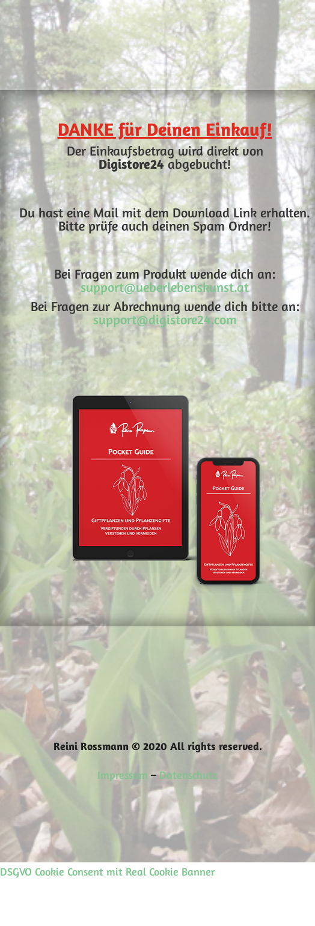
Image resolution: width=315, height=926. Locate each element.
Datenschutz (188, 774)
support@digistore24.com (165, 319)
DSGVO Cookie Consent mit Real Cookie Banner (107, 871)
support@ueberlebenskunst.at (165, 287)
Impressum (122, 774)
